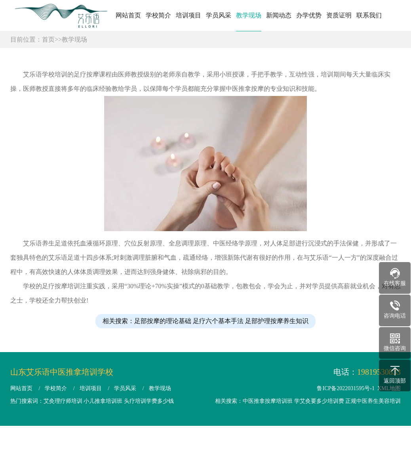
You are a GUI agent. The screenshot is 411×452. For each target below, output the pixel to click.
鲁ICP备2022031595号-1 (345, 388)
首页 (48, 39)
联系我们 (369, 15)
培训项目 (188, 15)
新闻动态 (278, 15)
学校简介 (158, 15)
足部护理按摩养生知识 (276, 333)
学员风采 (218, 15)
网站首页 (128, 15)
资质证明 (339, 15)
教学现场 (248, 15)
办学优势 (309, 15)
